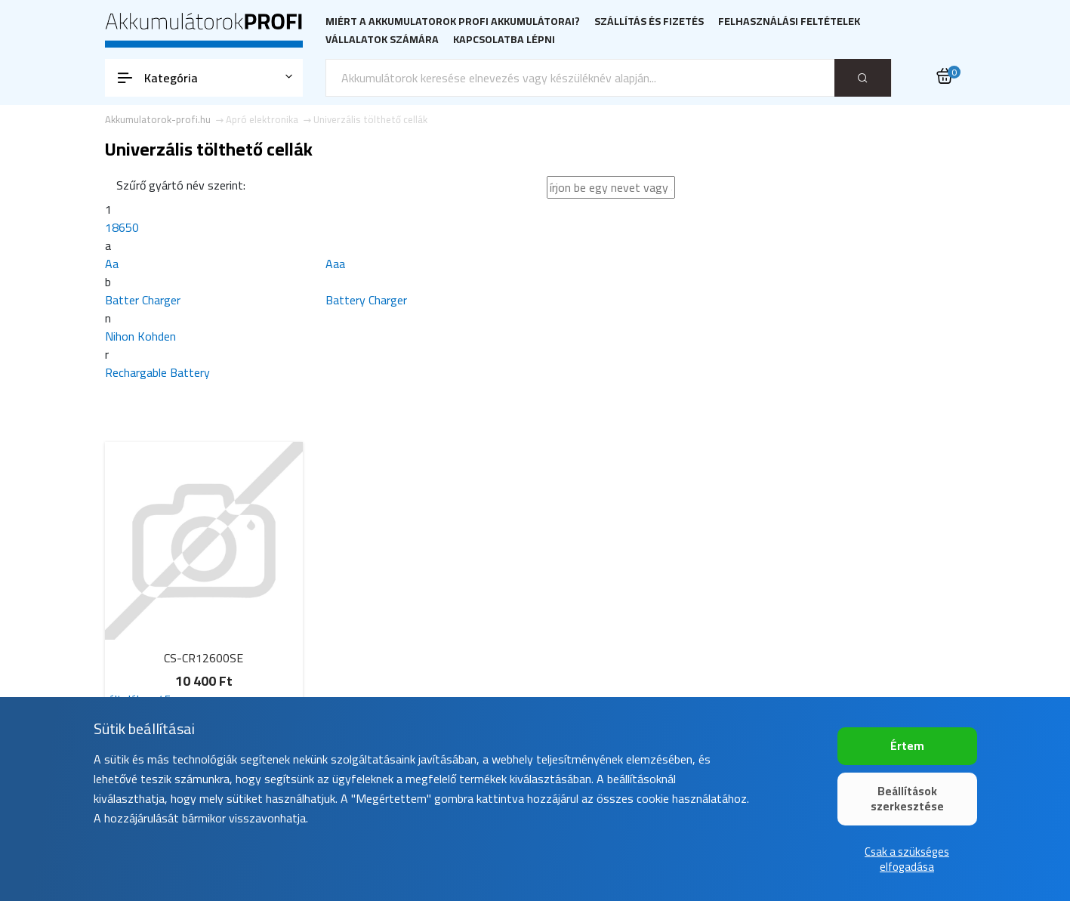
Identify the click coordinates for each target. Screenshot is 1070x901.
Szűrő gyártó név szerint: (180, 185)
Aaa (335, 263)
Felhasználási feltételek (789, 21)
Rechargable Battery (157, 372)
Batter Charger (142, 300)
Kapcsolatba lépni (504, 40)
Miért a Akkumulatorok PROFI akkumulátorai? (452, 21)
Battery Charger (366, 300)
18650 (122, 227)
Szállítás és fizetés (649, 21)
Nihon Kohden (140, 336)
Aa (112, 263)
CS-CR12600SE (203, 657)
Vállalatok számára (382, 40)
